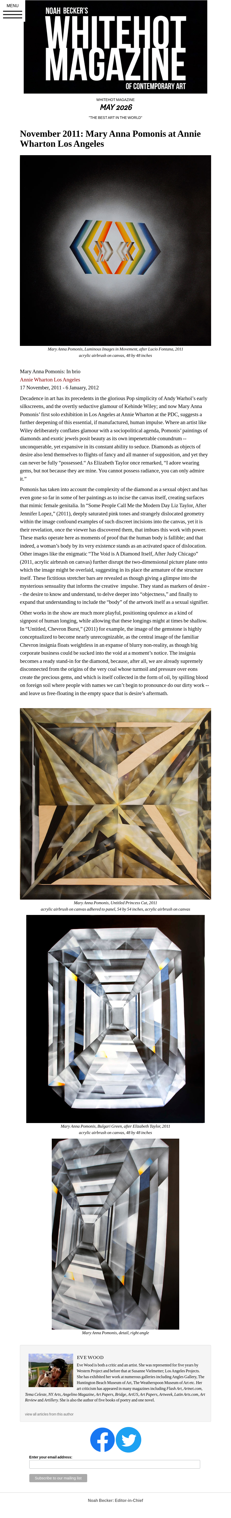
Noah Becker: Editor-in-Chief (115, 1500)
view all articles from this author (49, 1414)
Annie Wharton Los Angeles (50, 380)
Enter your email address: (50, 1457)
